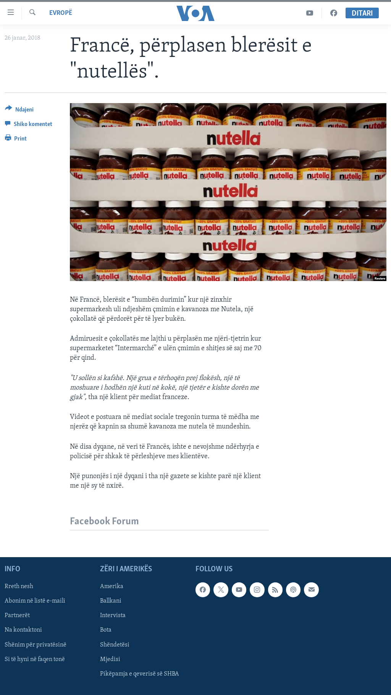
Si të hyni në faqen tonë (35, 659)
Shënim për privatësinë (35, 645)
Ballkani (110, 601)
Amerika (111, 587)
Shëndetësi (114, 645)
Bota (105, 630)
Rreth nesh (19, 587)
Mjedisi (110, 659)
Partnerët (17, 616)
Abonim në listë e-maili (35, 601)
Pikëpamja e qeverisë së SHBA (139, 674)
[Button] (19, 111)
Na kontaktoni (23, 630)
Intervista (113, 616)
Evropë (60, 13)
